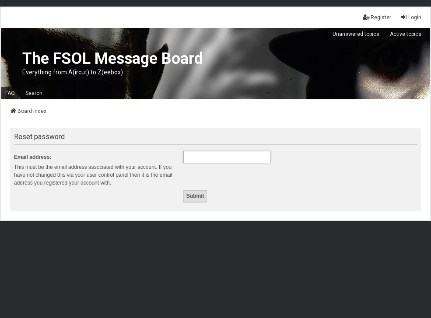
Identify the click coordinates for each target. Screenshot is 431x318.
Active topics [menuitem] (405, 34)
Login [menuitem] (410, 17)
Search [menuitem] (33, 93)
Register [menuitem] (377, 17)
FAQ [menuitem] (10, 93)
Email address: (32, 157)
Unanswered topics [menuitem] (356, 34)
